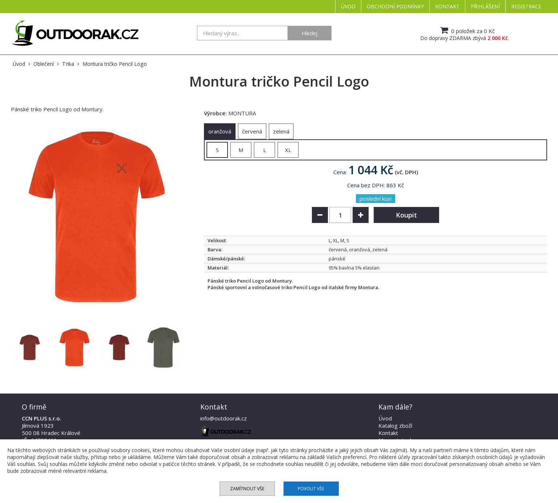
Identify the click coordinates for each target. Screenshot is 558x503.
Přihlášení (485, 6)
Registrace (526, 6)
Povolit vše (311, 489)
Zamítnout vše (247, 489)
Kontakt (447, 6)
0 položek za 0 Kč (466, 30)
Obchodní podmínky (395, 6)
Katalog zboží (395, 425)
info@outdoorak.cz (223, 418)
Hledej (309, 33)
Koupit (406, 215)
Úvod (348, 6)
